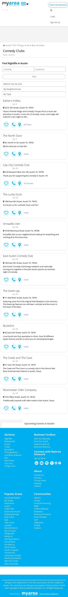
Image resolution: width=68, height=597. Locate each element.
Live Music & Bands (12, 455)
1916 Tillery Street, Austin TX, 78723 (19, 397)
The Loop (8, 463)
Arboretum (9, 503)
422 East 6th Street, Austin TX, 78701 (19, 332)
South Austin (10, 547)
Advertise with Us (41, 444)
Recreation (9, 449)
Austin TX (9, 45)
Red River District (11, 539)
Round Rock (9, 541)
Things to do (23, 45)
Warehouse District (12, 558)
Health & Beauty (41, 508)
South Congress (11, 550)
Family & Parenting (42, 503)
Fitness (37, 500)
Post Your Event (41, 441)
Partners (38, 477)
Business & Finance (42, 514)
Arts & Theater (40, 517)
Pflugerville (9, 533)
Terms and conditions (48, 593)
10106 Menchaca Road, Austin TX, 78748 (21, 230)
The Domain (28, 183)
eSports (37, 497)
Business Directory (42, 446)
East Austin (9, 517)
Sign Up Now (39, 458)
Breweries (38, 511)
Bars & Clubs (38, 45)
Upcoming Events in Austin (39, 423)
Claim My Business (58, 5)
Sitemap (37, 483)
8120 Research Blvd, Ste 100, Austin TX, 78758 (23, 172)
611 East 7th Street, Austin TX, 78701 (19, 364)
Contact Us (39, 475)
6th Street (27, 125)
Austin (26, 154)
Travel (7, 446)
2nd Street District (12, 497)
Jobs (6, 457)
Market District (10, 528)
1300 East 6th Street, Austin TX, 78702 (20, 201)
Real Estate (9, 460)
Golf (36, 519)
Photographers (11, 452)
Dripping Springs (11, 514)
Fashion (37, 528)
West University (11, 563)
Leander (8, 525)
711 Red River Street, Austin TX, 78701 (20, 297)
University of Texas (12, 555)
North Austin (10, 530)
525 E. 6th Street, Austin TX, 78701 (18, 107)
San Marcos (9, 544)
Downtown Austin (12, 511)
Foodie (37, 525)
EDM (36, 506)
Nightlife (8, 438)
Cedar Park (9, 508)
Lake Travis (9, 522)
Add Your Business (42, 438)
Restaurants (9, 441)
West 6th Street (11, 561)
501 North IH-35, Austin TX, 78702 (18, 142)
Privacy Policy (40, 480)
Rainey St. (8, 536)
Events (7, 444)
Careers (37, 486)
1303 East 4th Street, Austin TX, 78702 (20, 263)
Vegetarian (39, 522)
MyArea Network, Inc (36, 588)
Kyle (6, 519)
